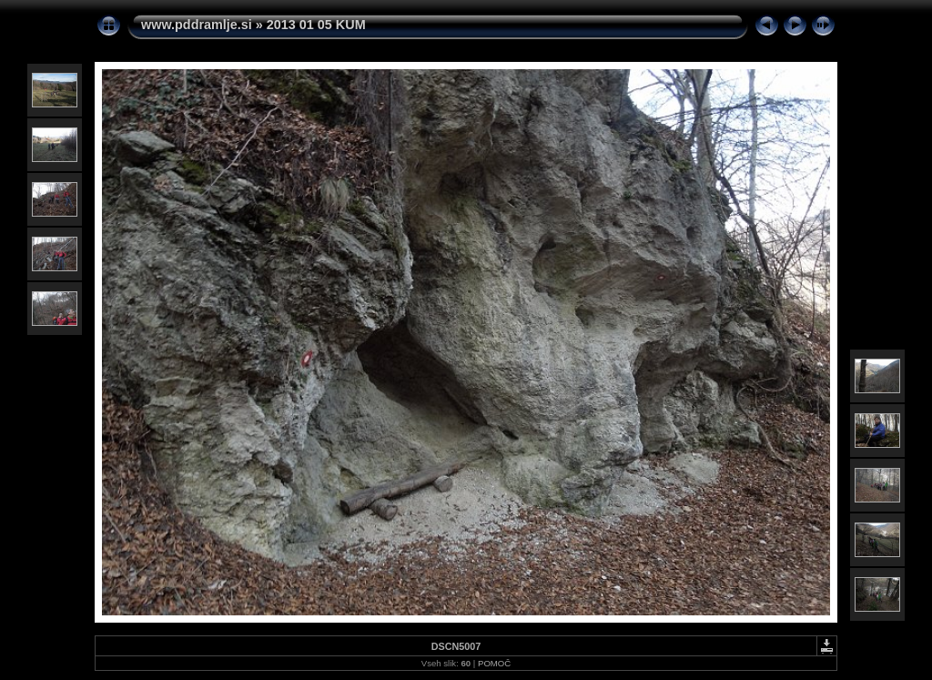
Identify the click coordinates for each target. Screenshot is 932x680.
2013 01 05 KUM (316, 24)
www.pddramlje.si (196, 24)
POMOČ (494, 663)
